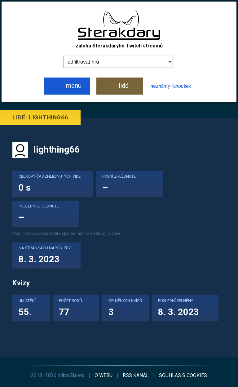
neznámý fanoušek (171, 86)
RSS (136, 375)
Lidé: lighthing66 (40, 117)
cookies (183, 375)
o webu (103, 375)
